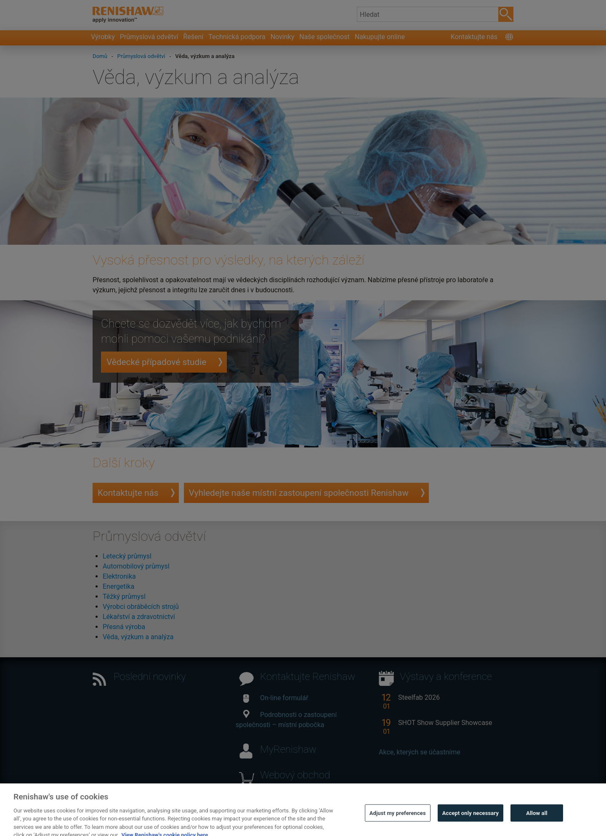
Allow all (537, 818)
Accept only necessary (470, 818)
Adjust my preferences (397, 818)
